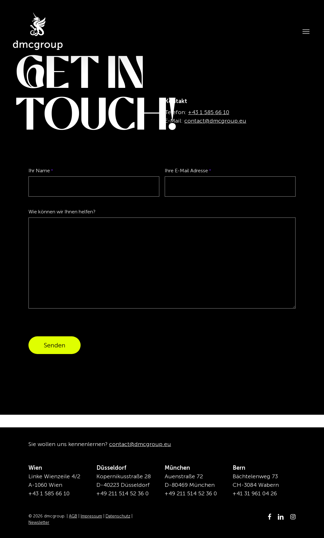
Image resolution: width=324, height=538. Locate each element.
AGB (73, 516)
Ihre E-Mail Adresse (188, 171)
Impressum (91, 516)
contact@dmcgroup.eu (215, 120)
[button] (303, 31)
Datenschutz (118, 516)
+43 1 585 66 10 (208, 112)
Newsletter (38, 522)
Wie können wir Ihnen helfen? (61, 212)
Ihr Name (40, 171)
